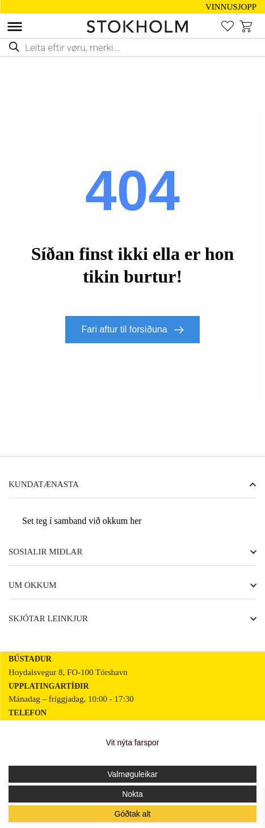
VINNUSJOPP (230, 7)
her (135, 521)
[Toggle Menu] (15, 26)
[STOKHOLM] (140, 26)
